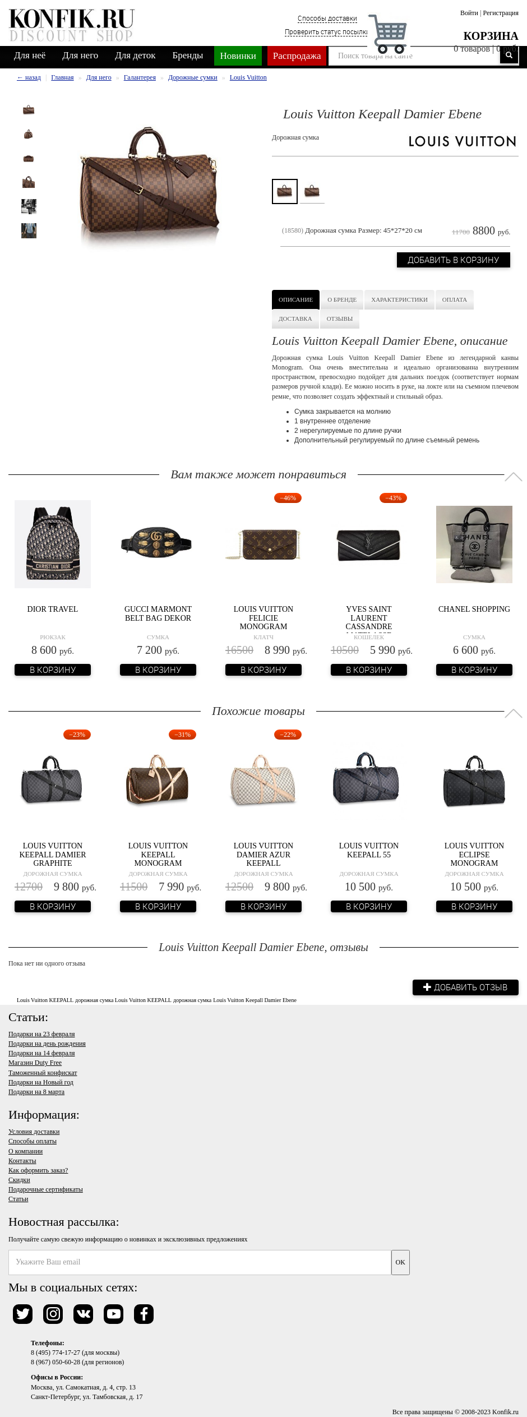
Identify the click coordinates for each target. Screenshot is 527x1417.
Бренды (188, 55)
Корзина (491, 36)
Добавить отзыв (465, 987)
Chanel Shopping (474, 609)
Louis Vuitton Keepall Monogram (158, 854)
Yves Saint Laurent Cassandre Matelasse (368, 622)
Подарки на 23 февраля (41, 1034)
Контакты (22, 1161)
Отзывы (340, 318)
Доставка (295, 318)
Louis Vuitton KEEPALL (45, 1000)
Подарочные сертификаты (45, 1189)
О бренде (342, 299)
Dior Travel (52, 609)
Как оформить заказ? (38, 1170)
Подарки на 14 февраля (41, 1053)
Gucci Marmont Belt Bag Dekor (158, 613)
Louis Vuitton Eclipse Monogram (474, 854)
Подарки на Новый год (40, 1082)
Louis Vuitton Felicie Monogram (263, 618)
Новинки (238, 55)
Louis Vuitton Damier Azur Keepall (263, 854)
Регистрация (501, 13)
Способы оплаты (32, 1141)
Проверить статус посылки (327, 31)
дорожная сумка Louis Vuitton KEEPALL (123, 1000)
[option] (29, 110)
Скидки (19, 1180)
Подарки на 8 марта (36, 1092)
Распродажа (297, 55)
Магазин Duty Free (35, 1063)
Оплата (454, 299)
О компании (25, 1151)
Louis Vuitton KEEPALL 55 (369, 850)
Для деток (135, 55)
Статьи (18, 1199)
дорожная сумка (192, 1000)
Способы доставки (327, 17)
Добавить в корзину (453, 260)
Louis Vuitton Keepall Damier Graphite (52, 854)
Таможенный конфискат (42, 1073)
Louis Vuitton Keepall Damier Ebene (255, 1000)
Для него (80, 55)
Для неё (29, 55)
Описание (296, 299)
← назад (29, 77)
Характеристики (399, 299)
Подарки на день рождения (47, 1043)
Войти (469, 13)
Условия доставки (33, 1132)
